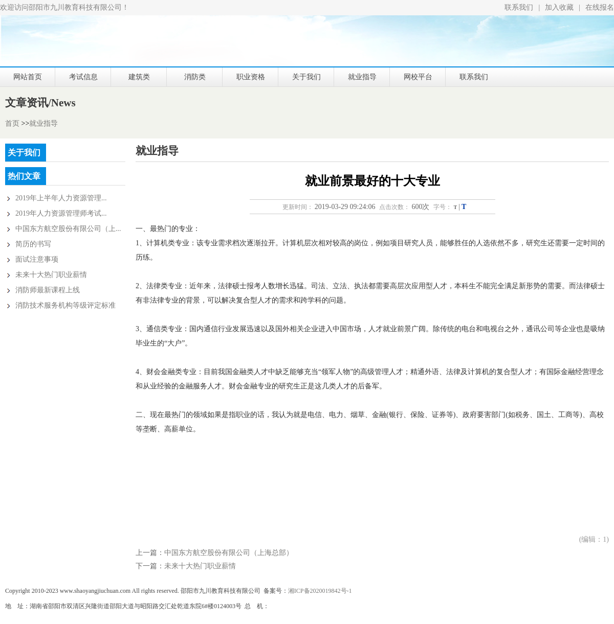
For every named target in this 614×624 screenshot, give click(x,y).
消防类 (195, 77)
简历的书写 (33, 244)
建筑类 (139, 77)
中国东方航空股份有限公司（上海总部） (228, 553)
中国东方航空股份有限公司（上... (68, 229)
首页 (12, 123)
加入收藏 (559, 7)
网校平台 (418, 77)
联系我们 (519, 7)
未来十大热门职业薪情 (51, 275)
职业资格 (250, 77)
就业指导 (362, 77)
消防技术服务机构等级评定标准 (65, 305)
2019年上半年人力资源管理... (61, 198)
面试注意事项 (36, 259)
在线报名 (599, 7)
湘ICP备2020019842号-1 (320, 590)
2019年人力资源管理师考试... (61, 213)
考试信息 (83, 77)
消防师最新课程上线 (47, 290)
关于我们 (306, 77)
